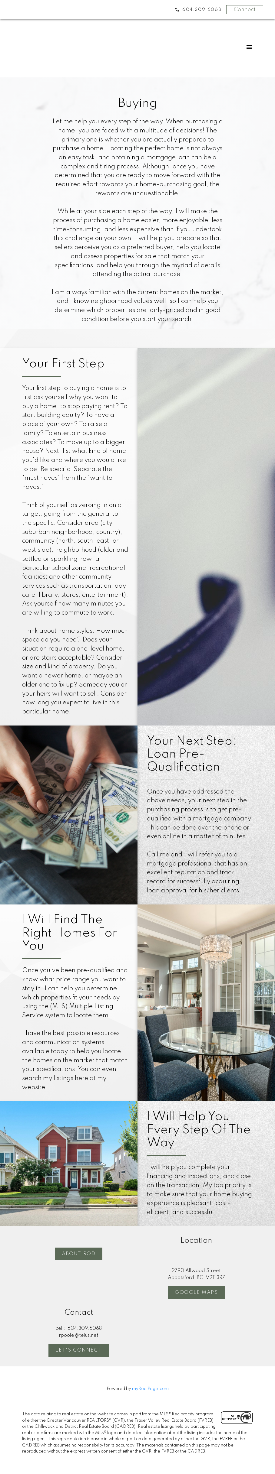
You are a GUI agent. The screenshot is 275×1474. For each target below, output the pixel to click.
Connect (245, 9)
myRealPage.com (150, 1389)
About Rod (78, 1253)
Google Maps (196, 1292)
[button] (78, 1254)
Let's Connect (78, 1350)
